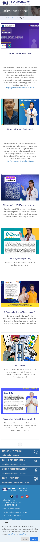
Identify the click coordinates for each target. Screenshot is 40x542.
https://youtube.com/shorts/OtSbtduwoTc (20, 161)
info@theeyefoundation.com (17, 512)
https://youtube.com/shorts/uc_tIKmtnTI (20, 88)
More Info (10, 18)
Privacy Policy (11, 534)
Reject (25, 539)
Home (4, 18)
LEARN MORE (29, 92)
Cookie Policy (22, 534)
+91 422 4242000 (13, 508)
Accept (34, 539)
